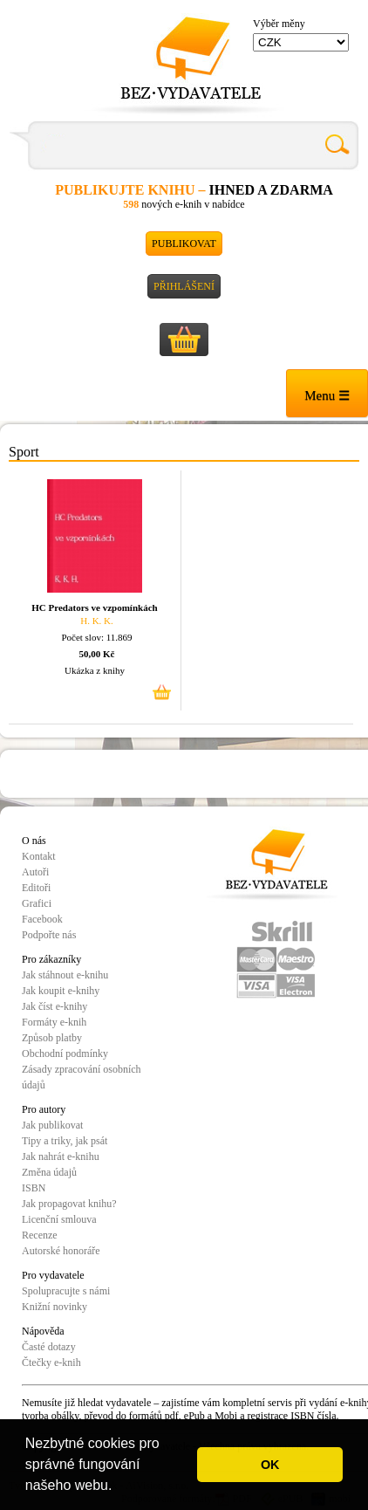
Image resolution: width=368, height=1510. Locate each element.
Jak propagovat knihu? (69, 1204)
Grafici (36, 903)
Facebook (42, 919)
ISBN (33, 1188)
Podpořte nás (49, 935)
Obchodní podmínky (65, 1053)
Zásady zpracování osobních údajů (81, 1077)
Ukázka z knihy (95, 670)
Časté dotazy (49, 1347)
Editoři (36, 888)
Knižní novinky (54, 1307)
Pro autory (43, 1109)
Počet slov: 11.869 (96, 637)
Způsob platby (52, 1038)
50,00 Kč (97, 654)
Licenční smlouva (59, 1219)
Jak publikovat (52, 1125)
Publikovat (184, 243)
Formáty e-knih (54, 1022)
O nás (34, 840)
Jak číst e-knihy (54, 1006)
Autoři (35, 872)
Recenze (40, 1235)
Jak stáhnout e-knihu (65, 975)
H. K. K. (96, 620)
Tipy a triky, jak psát (64, 1141)
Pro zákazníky (51, 959)
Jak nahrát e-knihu (60, 1156)
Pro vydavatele (53, 1275)
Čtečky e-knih (51, 1362)
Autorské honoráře (61, 1251)
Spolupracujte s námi (66, 1291)
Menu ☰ (327, 395)
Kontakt (39, 856)
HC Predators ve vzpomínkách (94, 607)
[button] (118, 1487)
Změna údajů (49, 1172)
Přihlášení (184, 286)
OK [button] (270, 1465)
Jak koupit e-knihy (60, 991)
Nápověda (43, 1331)
